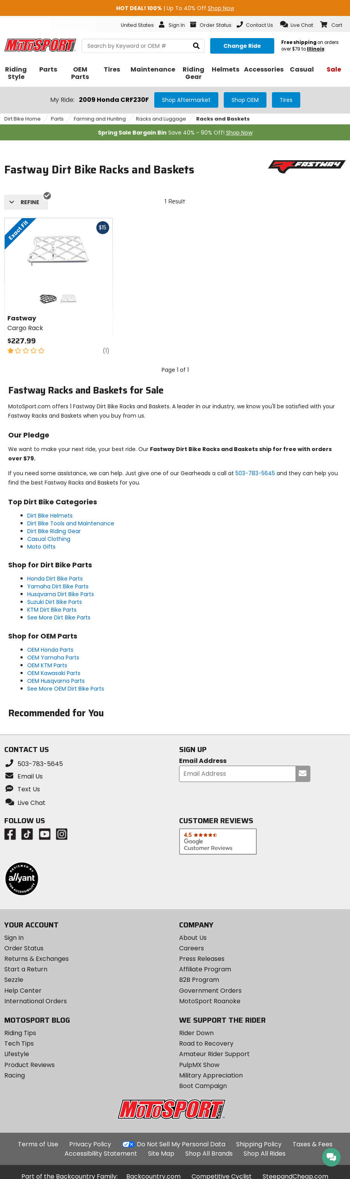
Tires (286, 100)
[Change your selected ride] (242, 46)
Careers (191, 948)
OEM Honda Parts (50, 650)
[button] (296, 24)
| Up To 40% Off (175, 8)
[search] (196, 46)
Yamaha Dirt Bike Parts (58, 586)
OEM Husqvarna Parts (56, 681)
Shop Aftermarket (186, 100)
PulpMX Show (199, 1064)
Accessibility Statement (100, 1153)
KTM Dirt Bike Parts (52, 610)
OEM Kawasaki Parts (53, 673)
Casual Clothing (48, 539)
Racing (14, 1075)
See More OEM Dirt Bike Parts (65, 689)
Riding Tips (20, 1033)
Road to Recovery (206, 1043)
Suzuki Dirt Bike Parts (54, 602)
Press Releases (202, 958)
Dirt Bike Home (22, 118)
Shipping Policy (259, 1144)
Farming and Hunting (100, 118)
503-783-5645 (255, 473)
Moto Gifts (41, 547)
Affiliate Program (205, 969)
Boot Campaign (203, 1085)
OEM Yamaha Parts (53, 657)
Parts (57, 118)
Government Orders (210, 990)
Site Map (161, 1153)
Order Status (24, 948)
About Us (193, 937)
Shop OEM (245, 100)
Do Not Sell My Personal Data (181, 1144)
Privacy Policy (90, 1144)
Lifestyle (16, 1054)
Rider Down (196, 1033)
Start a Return (25, 969)
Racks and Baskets (223, 118)
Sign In (14, 937)
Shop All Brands (209, 1153)
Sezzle (13, 979)
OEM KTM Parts (47, 665)
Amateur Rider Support (214, 1054)
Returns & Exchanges (36, 958)
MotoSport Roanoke (209, 1001)
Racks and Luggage (161, 118)
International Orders (35, 1001)
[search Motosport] (143, 46)
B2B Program (199, 979)
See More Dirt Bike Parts (59, 617)
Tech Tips (19, 1043)
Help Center (23, 990)
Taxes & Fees (313, 1144)
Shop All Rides (265, 1153)
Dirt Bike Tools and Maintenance (70, 523)
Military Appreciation (211, 1075)
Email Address (202, 761)
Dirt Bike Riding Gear (54, 531)
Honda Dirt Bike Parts (55, 579)
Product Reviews (29, 1064)
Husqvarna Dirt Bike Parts (60, 594)
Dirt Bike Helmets (50, 516)
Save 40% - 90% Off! (175, 132)
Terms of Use (38, 1144)
